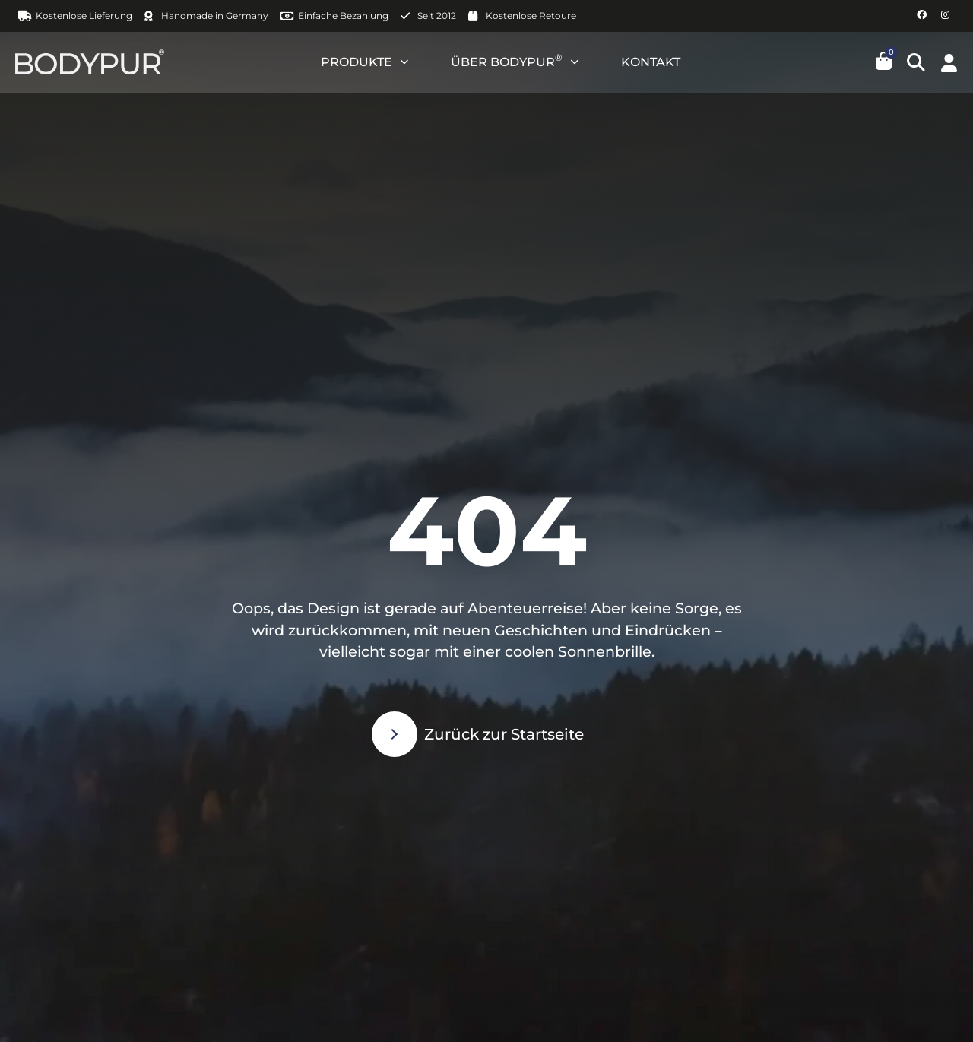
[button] (916, 62)
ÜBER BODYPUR (514, 62)
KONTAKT (650, 62)
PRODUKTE (364, 62)
